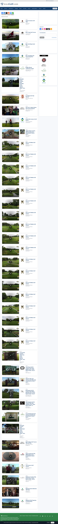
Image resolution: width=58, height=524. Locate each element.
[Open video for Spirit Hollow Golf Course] (22, 108)
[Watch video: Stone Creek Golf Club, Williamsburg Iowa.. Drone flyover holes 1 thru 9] (10, 457)
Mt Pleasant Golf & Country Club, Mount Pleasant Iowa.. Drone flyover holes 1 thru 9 (30, 392)
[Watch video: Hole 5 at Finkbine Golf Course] (10, 297)
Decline (48, 522)
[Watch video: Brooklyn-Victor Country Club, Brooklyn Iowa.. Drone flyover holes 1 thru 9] (10, 82)
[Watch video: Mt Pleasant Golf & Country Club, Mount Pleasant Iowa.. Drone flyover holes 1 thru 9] (10, 393)
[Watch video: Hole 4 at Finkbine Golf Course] (10, 286)
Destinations (11, 8)
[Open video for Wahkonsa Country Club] (22, 478)
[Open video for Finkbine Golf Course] (22, 143)
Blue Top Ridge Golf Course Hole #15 (30, 56)
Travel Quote (55, 8)
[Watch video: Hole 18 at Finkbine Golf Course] (10, 251)
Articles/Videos (34, 8)
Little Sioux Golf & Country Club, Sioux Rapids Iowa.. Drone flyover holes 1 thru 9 (30, 369)
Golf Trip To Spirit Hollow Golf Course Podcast (31, 108)
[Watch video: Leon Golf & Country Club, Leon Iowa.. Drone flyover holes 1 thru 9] (10, 356)
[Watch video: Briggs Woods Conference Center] (10, 70)
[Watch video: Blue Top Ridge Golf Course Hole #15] (10, 59)
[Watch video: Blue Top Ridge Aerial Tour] (10, 47)
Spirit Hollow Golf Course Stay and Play (31, 442)
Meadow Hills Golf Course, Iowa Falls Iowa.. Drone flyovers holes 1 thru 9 (31, 380)
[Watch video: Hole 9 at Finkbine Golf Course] (10, 344)
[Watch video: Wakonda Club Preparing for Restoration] (10, 503)
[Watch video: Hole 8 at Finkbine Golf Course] (10, 332)
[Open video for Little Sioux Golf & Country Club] (22, 368)
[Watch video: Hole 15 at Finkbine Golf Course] (10, 215)
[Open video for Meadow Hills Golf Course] (22, 379)
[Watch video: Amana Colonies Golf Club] (10, 24)
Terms (30, 515)
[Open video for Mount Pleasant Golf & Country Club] (22, 391)
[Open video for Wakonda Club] (22, 489)
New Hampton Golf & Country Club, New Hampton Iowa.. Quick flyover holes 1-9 (30, 404)
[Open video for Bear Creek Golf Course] (22, 33)
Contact (24, 515)
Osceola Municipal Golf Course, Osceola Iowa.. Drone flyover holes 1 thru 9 (31, 415)
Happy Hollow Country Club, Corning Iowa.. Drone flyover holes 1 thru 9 (30, 132)
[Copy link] (13, 13)
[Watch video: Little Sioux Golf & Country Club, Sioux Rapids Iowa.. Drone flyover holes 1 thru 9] (10, 370)
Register (52, 0)
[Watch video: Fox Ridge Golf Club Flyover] (10, 99)
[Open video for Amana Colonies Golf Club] (22, 21)
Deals (20, 8)
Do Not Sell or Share (35, 515)
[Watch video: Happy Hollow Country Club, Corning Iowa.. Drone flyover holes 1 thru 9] (10, 134)
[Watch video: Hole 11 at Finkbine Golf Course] (10, 169)
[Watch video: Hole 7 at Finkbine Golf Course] (10, 321)
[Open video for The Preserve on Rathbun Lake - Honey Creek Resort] (22, 466)
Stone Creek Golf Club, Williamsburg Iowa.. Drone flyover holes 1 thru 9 (30, 455)
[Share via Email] (11, 13)
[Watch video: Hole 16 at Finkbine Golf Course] (10, 227)
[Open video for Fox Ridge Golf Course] (22, 96)
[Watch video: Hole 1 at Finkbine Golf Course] (10, 145)
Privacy (27, 515)
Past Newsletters (54, 37)
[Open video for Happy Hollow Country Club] (22, 131)
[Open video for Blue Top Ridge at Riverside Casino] (22, 45)
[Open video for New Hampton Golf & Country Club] (22, 403)
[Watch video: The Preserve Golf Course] (10, 468)
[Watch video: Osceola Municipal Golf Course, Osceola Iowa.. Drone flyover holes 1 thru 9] (10, 417)
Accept (52, 522)
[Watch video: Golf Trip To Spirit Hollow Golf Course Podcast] (10, 110)
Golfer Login (48, 0)
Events (40, 8)
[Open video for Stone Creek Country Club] (22, 454)
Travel (29, 8)
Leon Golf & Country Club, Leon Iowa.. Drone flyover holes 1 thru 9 (22, 356)
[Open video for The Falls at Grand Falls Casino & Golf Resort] (22, 120)
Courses (5, 8)
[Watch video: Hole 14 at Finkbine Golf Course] (10, 204)
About (21, 515)
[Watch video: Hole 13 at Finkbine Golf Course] (10, 192)
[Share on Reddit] (8, 13)
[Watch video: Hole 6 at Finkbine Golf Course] (10, 309)
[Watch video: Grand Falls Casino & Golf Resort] (10, 122)
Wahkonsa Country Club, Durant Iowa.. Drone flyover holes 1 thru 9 (31, 478)
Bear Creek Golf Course (31, 32)
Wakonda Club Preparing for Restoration (31, 501)
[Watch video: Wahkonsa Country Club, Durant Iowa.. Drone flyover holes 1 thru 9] (10, 480)
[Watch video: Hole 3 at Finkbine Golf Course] (10, 274)
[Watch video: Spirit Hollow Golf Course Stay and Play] (10, 445)
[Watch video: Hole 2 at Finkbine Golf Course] (10, 262)
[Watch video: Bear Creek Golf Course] (10, 35)
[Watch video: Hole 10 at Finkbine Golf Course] (10, 157)
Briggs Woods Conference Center (30, 68)
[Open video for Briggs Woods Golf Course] (22, 68)
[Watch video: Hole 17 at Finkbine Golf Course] (10, 239)
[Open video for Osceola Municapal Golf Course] (22, 414)
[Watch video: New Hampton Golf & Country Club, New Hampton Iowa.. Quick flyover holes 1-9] (10, 405)
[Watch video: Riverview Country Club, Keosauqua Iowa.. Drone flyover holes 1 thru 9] (10, 428)
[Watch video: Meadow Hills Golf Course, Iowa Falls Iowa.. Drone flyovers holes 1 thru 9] (10, 382)
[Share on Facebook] (2, 13)
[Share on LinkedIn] (4, 13)
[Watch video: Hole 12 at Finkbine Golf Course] (10, 180)
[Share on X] (6, 13)
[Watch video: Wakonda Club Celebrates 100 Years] (10, 492)
